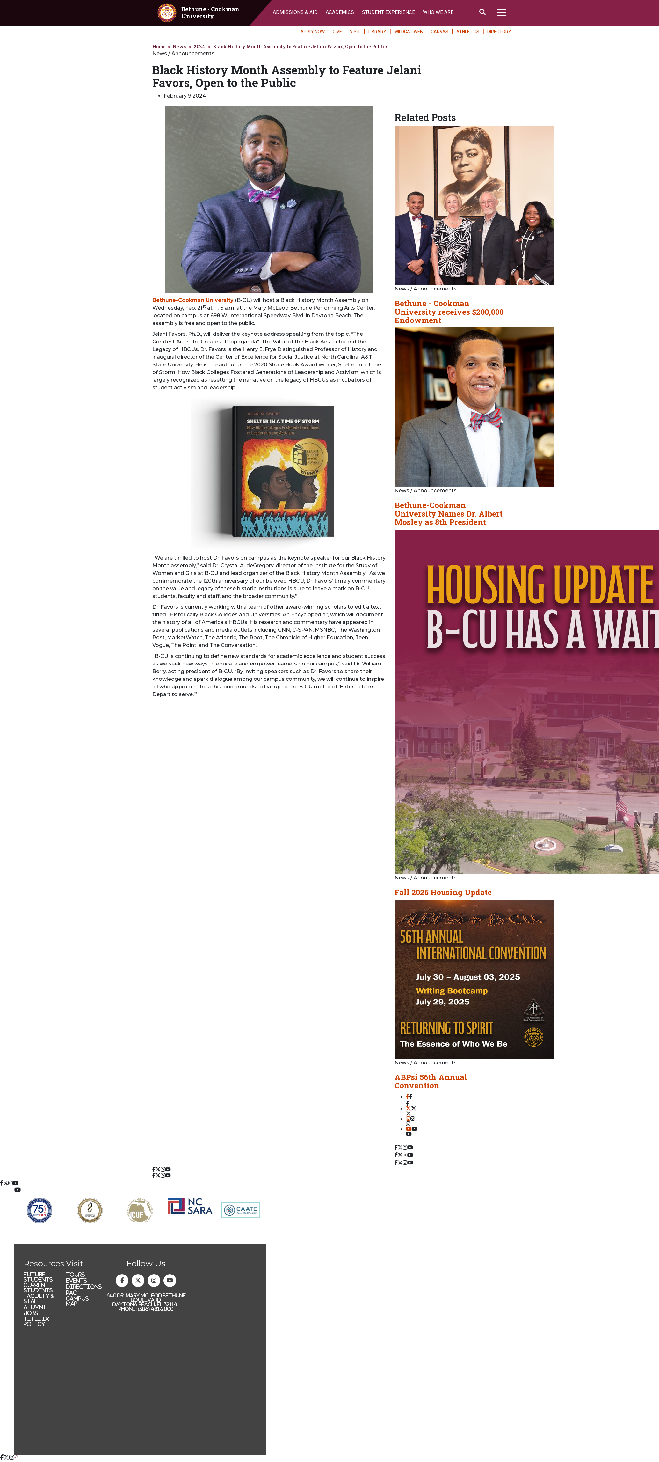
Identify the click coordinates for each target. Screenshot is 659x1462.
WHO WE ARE (438, 12)
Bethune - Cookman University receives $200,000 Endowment (449, 311)
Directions (84, 1286)
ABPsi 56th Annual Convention (431, 1081)
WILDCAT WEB (408, 31)
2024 (199, 46)
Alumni (35, 1307)
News (179, 46)
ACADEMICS (340, 12)
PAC (71, 1292)
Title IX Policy (36, 1321)
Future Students (38, 1277)
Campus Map (77, 1301)
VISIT (355, 31)
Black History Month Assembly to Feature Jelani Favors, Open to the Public (300, 46)
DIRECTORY (499, 31)
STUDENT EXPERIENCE (388, 12)
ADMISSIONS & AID (295, 12)
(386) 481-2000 (156, 1309)
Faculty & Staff (39, 1298)
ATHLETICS (467, 31)
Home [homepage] (159, 46)
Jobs (31, 1313)
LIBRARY (377, 31)
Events (76, 1280)
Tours (75, 1274)
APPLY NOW (313, 31)
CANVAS (439, 31)
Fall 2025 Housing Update (443, 892)
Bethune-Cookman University (193, 300)
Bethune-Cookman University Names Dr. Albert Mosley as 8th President (449, 513)
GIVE (337, 31)
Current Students (38, 1287)
